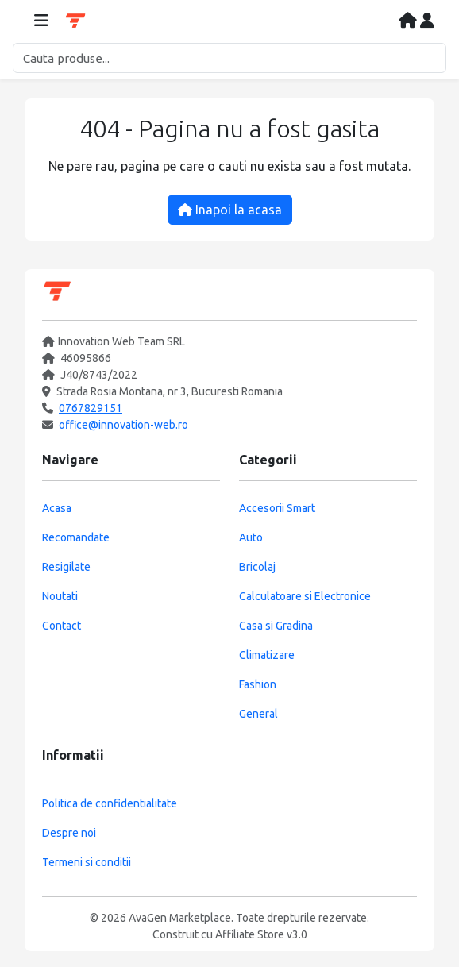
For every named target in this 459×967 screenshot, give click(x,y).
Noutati (60, 596)
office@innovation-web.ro (123, 424)
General (258, 713)
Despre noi (69, 832)
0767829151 (90, 408)
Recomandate (76, 537)
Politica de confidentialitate (109, 803)
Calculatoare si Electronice (305, 596)
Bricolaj (257, 567)
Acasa (56, 508)
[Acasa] (409, 21)
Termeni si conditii (86, 862)
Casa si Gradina (276, 625)
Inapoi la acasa (230, 209)
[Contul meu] (427, 21)
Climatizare (267, 655)
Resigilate (66, 567)
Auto (251, 537)
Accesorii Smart (277, 508)
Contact (61, 625)
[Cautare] (229, 58)
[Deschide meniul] (41, 21)
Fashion (257, 684)
